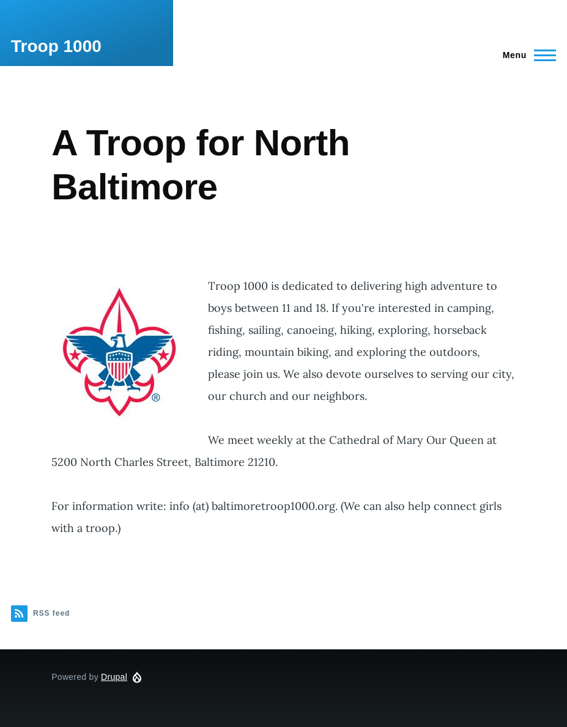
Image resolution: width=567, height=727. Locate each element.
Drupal (114, 677)
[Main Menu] (526, 55)
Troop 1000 (56, 46)
